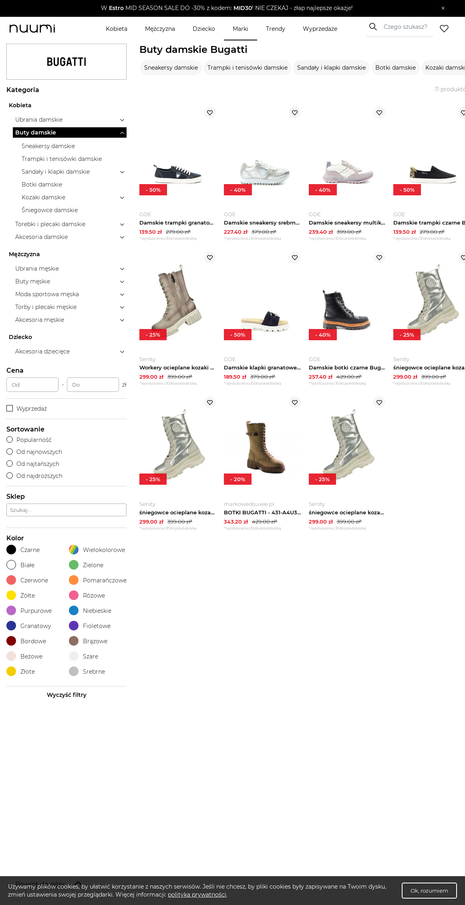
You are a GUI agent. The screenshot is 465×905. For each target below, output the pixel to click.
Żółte (20, 595)
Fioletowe (90, 625)
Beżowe (24, 656)
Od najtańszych (32, 464)
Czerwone (27, 580)
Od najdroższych (34, 476)
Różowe (87, 595)
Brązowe (88, 641)
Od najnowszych (34, 452)
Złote (20, 671)
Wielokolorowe (97, 549)
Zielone (86, 565)
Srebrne (87, 671)
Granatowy (28, 625)
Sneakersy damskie (171, 67)
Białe (20, 565)
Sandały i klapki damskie (331, 67)
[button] (226, 8)
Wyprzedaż (26, 408)
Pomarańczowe (98, 580)
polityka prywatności (197, 894)
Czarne (23, 549)
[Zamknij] (443, 8)
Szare (83, 656)
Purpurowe (29, 610)
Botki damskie (395, 67)
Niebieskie (90, 610)
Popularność (29, 439)
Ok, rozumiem (429, 890)
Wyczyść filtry (67, 695)
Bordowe (26, 641)
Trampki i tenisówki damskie (247, 67)
